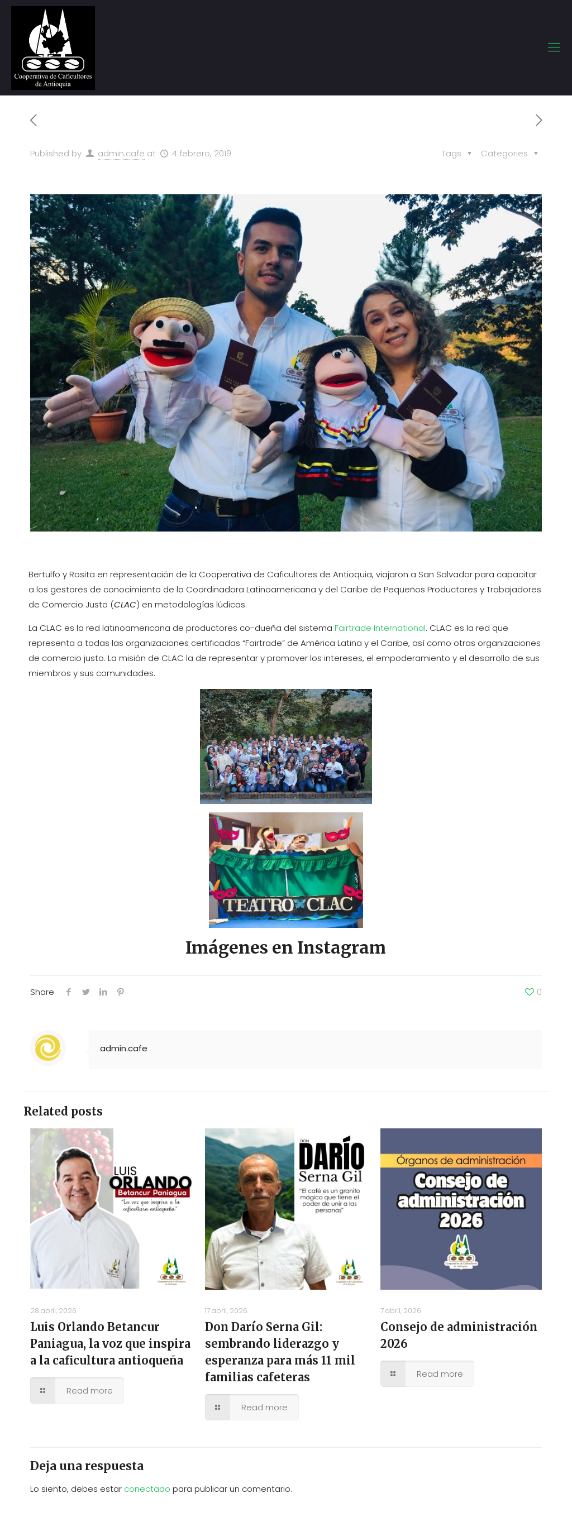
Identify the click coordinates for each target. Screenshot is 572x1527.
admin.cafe (121, 153)
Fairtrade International (380, 628)
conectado (147, 1489)
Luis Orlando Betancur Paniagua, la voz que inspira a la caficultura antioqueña (110, 1343)
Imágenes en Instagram (285, 947)
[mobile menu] (554, 47)
